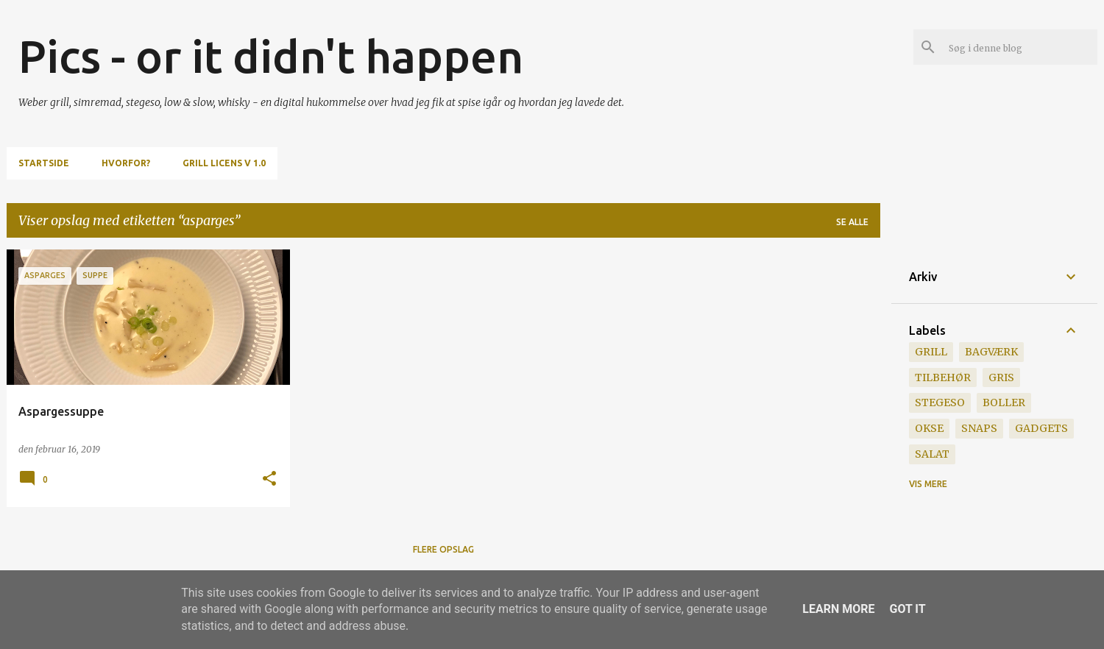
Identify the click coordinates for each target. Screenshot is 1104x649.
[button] (269, 479)
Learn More (838, 609)
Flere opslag (443, 549)
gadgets (1041, 428)
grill (931, 351)
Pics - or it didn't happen (270, 56)
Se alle (852, 222)
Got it (907, 609)
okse (929, 428)
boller (1004, 402)
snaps (979, 428)
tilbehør (943, 377)
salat (932, 454)
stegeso (940, 402)
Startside (43, 163)
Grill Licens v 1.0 (224, 163)
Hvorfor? (126, 163)
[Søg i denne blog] (1020, 47)
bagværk (991, 351)
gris (1001, 377)
